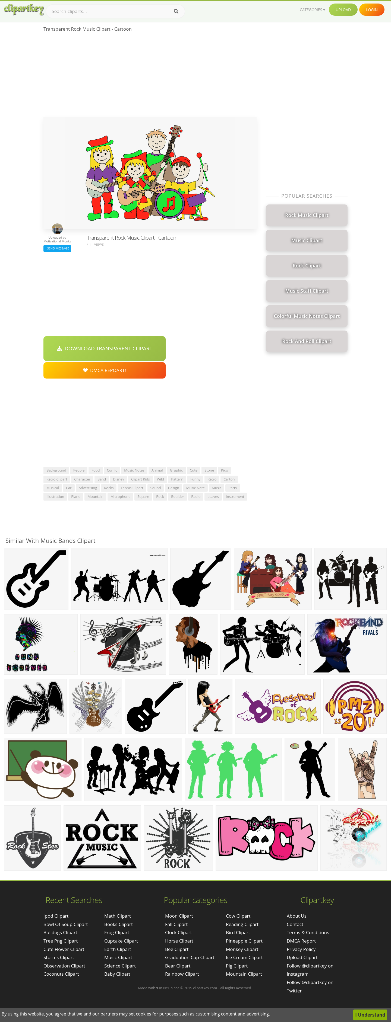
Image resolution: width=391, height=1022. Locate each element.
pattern (177, 479)
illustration (55, 496)
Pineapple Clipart (244, 941)
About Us (297, 916)
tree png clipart (60, 941)
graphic (176, 470)
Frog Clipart (116, 932)
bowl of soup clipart (65, 924)
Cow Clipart (238, 916)
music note (195, 487)
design (173, 487)
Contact (295, 924)
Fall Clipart (176, 924)
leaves (213, 496)
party (232, 487)
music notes (134, 470)
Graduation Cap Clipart (190, 957)
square (143, 496)
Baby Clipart (117, 974)
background (56, 470)
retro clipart (56, 479)
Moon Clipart (179, 916)
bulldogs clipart (60, 932)
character (82, 479)
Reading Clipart (242, 924)
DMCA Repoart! (104, 370)
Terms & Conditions (308, 932)
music (216, 487)
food (96, 470)
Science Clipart (120, 966)
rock (160, 496)
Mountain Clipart (244, 974)
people (78, 470)
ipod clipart (55, 916)
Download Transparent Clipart (104, 348)
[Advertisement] (150, 76)
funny (195, 479)
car (69, 487)
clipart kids (140, 479)
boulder (177, 496)
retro (211, 479)
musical (52, 487)
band (101, 479)
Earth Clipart (117, 949)
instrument (235, 496)
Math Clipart (117, 916)
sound (155, 487)
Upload (343, 9)
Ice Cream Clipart (244, 957)
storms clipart (58, 957)
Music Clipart (118, 957)
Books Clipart (118, 924)
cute (193, 470)
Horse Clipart (179, 941)
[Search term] (115, 11)
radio (195, 496)
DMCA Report (301, 941)
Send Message (57, 248)
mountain (95, 496)
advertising (88, 487)
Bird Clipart (238, 932)
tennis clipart (132, 487)
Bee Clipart (177, 949)
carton (229, 479)
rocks (108, 487)
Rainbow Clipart (182, 974)
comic (112, 470)
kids (224, 470)
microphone (120, 496)
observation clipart (64, 966)
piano (75, 496)
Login (372, 9)
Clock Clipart (178, 932)
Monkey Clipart (242, 949)
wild (160, 479)
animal (157, 470)
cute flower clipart (63, 949)
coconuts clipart (61, 974)
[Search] (176, 11)
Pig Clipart (237, 966)
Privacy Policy (301, 949)
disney (118, 479)
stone (209, 470)
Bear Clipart (177, 966)
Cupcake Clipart (121, 941)
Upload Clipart (302, 957)
